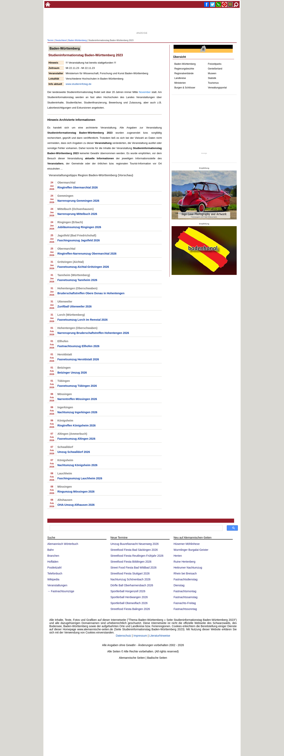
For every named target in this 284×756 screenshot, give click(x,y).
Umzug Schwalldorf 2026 (73, 521)
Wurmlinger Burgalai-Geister (191, 619)
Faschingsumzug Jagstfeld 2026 (78, 309)
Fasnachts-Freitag (185, 672)
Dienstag (179, 654)
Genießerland (215, 68)
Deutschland (61, 40)
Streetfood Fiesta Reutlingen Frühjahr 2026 (136, 625)
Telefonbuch (54, 643)
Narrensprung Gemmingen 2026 (78, 270)
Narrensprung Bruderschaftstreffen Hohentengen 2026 (93, 402)
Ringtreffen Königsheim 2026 (76, 495)
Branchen (53, 625)
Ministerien (180, 83)
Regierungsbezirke (184, 68)
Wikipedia (53, 648)
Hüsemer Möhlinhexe (187, 613)
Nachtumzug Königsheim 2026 (77, 534)
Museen (212, 73)
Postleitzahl (54, 637)
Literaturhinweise (159, 705)
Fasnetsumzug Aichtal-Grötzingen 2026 (83, 336)
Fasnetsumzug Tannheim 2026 (77, 349)
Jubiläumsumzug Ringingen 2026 (79, 296)
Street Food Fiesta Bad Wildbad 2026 (133, 637)
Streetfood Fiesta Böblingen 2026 (130, 631)
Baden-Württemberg (77, 40)
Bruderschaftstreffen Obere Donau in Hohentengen (90, 362)
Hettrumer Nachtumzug (188, 637)
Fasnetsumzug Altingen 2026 (76, 508)
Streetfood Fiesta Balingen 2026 (130, 678)
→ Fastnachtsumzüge (60, 660)
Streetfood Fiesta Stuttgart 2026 (129, 643)
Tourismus (213, 83)
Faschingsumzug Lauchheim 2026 (79, 547)
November (145, 92)
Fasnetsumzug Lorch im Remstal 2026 (82, 389)
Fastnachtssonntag (185, 678)
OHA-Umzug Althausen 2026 (76, 574)
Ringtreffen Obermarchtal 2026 (77, 257)
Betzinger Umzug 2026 (72, 442)
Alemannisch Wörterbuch (62, 613)
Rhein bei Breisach (185, 643)
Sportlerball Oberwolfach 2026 (129, 672)
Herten (178, 625)
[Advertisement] (142, 22)
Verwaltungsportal (217, 87)
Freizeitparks (214, 64)
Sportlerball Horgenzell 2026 (127, 660)
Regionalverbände (183, 73)
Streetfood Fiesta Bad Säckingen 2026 (134, 619)
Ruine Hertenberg (184, 631)
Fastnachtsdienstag (185, 648)
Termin (50, 40)
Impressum (140, 705)
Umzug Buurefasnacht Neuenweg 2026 (134, 613)
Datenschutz (123, 705)
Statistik (212, 78)
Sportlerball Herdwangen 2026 (129, 666)
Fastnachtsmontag (185, 660)
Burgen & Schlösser (184, 87)
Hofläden (52, 631)
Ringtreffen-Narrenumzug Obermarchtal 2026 (87, 323)
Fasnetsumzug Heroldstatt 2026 (78, 428)
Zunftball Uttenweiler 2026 (74, 376)
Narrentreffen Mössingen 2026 (77, 468)
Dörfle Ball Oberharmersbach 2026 (131, 654)
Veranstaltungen (57, 654)
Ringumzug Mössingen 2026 (75, 561)
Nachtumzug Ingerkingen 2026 (77, 481)
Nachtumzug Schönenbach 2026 (130, 648)
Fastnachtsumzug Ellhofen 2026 (78, 415)
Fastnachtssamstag (185, 666)
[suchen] (136, 597)
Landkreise (180, 78)
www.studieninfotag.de (78, 83)
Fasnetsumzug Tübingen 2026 (77, 455)
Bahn (50, 619)
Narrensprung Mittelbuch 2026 (77, 283)
